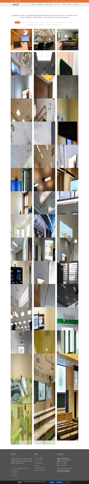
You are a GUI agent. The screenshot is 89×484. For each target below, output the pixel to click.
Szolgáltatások (48, 4)
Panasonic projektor (39, 458)
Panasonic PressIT (38, 463)
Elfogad (52, 482)
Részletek (19, 482)
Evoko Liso (37, 465)
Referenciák (57, 4)
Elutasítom (59, 482)
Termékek (39, 4)
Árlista (33, 4)
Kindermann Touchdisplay (40, 467)
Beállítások (67, 482)
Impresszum (14, 475)
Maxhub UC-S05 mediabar (40, 470)
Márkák (64, 4)
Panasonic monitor (38, 460)
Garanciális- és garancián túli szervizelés (19, 468)
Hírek (69, 4)
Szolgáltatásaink (15, 470)
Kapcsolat (75, 4)
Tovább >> (13, 465)
